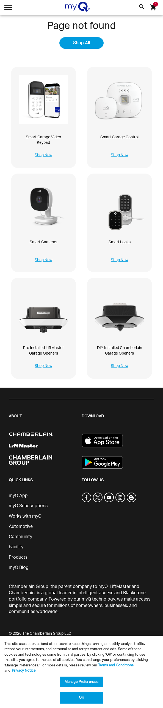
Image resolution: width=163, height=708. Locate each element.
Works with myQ (25, 516)
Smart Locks (120, 242)
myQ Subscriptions (28, 506)
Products (18, 557)
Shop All (81, 43)
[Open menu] (8, 9)
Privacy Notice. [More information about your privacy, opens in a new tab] (24, 670)
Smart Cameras (43, 242)
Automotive (21, 526)
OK (81, 697)
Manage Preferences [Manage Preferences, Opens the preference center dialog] (81, 682)
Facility (16, 547)
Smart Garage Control (119, 137)
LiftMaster (120, 586)
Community (20, 536)
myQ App (18, 495)
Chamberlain (22, 593)
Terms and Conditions (116, 665)
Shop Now (43, 155)
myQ (102, 586)
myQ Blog (19, 567)
